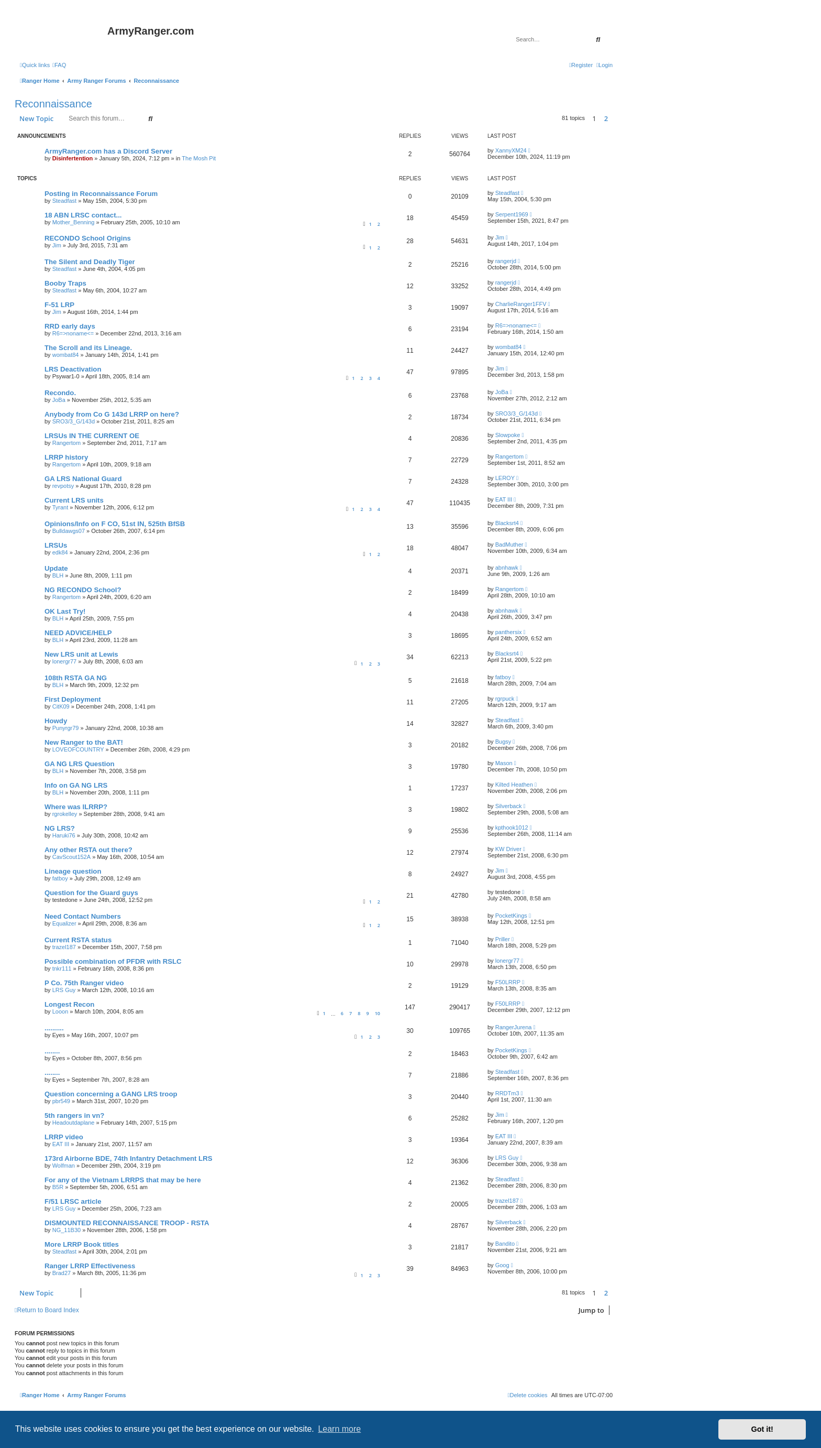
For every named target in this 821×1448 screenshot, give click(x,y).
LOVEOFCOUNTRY (78, 749)
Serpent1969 (511, 214)
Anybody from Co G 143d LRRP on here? (112, 414)
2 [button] (606, 118)
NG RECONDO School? (83, 590)
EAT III (504, 499)
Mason (504, 763)
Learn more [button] (339, 1428)
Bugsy (503, 741)
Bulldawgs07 (68, 531)
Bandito (505, 1243)
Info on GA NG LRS (76, 785)
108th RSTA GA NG (76, 678)
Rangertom (66, 443)
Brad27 (61, 1273)
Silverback (508, 806)
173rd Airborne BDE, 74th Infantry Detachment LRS (128, 1158)
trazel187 (64, 947)
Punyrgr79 (65, 728)
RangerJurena (513, 1027)
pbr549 (61, 1101)
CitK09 (61, 706)
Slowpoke (507, 435)
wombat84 (65, 355)
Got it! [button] (762, 1429)
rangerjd (505, 261)
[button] (615, 118)
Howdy (56, 721)
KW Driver (508, 849)
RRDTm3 (507, 1093)
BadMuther (509, 544)
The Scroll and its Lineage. (88, 348)
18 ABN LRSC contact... (83, 215)
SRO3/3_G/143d (73, 421)
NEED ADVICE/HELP (78, 633)
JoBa (58, 400)
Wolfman (63, 1165)
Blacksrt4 (507, 523)
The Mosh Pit (199, 158)
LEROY (505, 478)
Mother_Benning (73, 222)
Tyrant (60, 507)
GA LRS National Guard (83, 479)
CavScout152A (71, 857)
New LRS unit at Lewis (81, 654)
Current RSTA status (78, 940)
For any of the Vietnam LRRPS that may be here (123, 1180)
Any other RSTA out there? (88, 850)
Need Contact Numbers (83, 916)
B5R (57, 1187)
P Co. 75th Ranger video (84, 983)
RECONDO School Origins (88, 238)
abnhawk (506, 567)
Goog (502, 1265)
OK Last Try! (65, 611)
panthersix (508, 632)
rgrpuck (505, 698)
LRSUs (56, 545)
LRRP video (64, 1137)
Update (56, 568)
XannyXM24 (511, 150)
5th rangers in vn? (74, 1115)
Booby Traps (65, 283)
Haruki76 (63, 835)
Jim (56, 245)
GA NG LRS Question (80, 764)
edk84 (60, 552)
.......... (54, 1028)
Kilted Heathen (514, 784)
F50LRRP (507, 982)
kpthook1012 (511, 827)
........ (52, 1051)
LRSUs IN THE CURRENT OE (92, 436)
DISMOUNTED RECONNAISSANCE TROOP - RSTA (127, 1223)
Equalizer (64, 923)
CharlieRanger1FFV (521, 304)
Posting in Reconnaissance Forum (101, 194)
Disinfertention (72, 158)
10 (377, 1013)
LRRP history (66, 457)
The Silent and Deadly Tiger (90, 262)
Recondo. (60, 393)
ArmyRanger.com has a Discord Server (108, 151)
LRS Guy (64, 990)
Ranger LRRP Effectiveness (90, 1266)
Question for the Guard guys (91, 893)
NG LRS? (60, 828)
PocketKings (511, 915)
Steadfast (64, 201)
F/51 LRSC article (73, 1201)
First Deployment (73, 699)
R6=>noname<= (73, 333)
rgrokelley (64, 814)
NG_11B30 (66, 1230)
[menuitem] (59, 65)
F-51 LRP (59, 305)
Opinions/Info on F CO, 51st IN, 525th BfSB (115, 524)
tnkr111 (62, 968)
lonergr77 (64, 661)
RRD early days (70, 326)
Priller (502, 939)
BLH (57, 575)
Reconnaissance (53, 104)
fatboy (503, 677)
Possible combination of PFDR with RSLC (113, 961)
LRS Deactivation (73, 369)
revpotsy (63, 486)
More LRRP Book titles (82, 1244)
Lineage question (73, 871)
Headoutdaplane (73, 1122)
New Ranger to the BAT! (84, 742)
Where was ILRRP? (76, 807)
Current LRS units (74, 500)
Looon (60, 1011)
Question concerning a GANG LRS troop (111, 1094)
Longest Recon (69, 1004)
